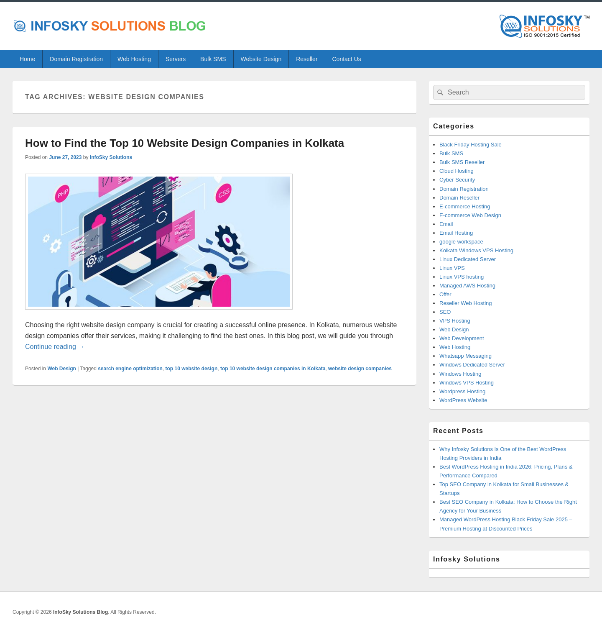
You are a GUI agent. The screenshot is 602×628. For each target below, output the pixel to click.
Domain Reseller (459, 198)
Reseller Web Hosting (465, 303)
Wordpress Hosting (462, 391)
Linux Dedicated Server (467, 259)
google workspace (461, 241)
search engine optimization (130, 369)
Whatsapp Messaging (465, 356)
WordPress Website (463, 400)
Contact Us (346, 59)
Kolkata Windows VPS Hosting (476, 250)
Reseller (306, 59)
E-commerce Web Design (470, 215)
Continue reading (54, 346)
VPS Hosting (454, 321)
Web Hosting (134, 59)
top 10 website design (192, 369)
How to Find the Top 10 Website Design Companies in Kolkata (184, 143)
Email (446, 224)
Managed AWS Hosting (467, 285)
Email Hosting (456, 233)
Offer (445, 294)
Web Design (61, 369)
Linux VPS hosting (461, 277)
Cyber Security (457, 180)
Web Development (461, 338)
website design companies (360, 369)
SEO (445, 312)
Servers (176, 59)
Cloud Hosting (456, 171)
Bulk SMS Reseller (462, 162)
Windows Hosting (460, 374)
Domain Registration (76, 59)
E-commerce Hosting (464, 206)
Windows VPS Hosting (466, 382)
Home (27, 59)
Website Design (260, 59)
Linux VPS (452, 268)
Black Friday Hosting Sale (470, 144)
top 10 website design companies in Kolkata (272, 369)
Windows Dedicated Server (472, 364)
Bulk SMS (213, 59)
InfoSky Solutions (111, 157)
